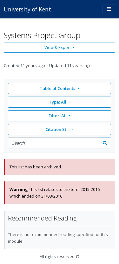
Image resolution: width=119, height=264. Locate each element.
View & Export (58, 47)
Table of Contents (58, 88)
